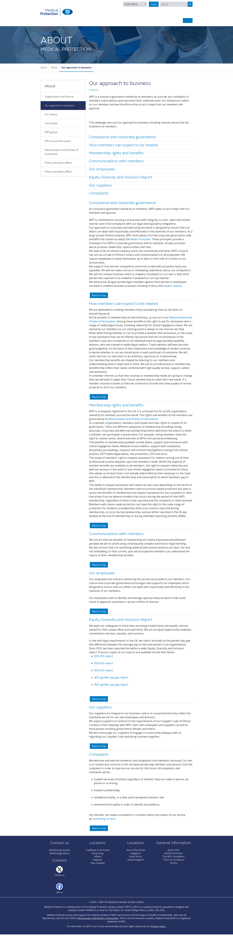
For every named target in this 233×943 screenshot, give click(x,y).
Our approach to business (76, 67)
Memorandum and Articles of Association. (133, 419)
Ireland (97, 856)
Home (43, 67)
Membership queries (59, 850)
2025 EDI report (103, 656)
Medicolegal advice (59, 853)
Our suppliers (100, 185)
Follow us (60, 875)
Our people (51, 123)
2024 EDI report (103, 663)
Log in (153, 4)
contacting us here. (104, 818)
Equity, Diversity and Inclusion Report (120, 177)
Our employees (102, 169)
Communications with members (116, 161)
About (54, 67)
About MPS (173, 850)
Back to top (99, 295)
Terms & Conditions (173, 859)
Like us (59, 892)
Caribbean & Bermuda (97, 850)
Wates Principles (140, 239)
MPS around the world (58, 141)
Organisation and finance (59, 96)
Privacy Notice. (158, 926)
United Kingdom (135, 859)
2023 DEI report (103, 670)
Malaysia (97, 859)
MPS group (51, 132)
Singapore (135, 853)
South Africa (131, 4)
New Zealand (98, 862)
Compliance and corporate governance (122, 137)
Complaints (99, 193)
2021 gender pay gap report (111, 684)
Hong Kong (97, 853)
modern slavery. (172, 286)
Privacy (173, 862)
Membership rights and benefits (116, 153)
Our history (51, 114)
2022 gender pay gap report (111, 677)
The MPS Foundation (173, 856)
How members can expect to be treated (123, 145)
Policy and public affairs (58, 162)
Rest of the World (135, 850)
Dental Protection (173, 853)
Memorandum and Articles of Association (61, 151)
